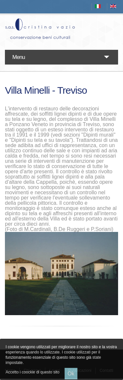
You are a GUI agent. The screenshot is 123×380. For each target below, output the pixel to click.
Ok (71, 373)
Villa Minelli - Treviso (46, 90)
